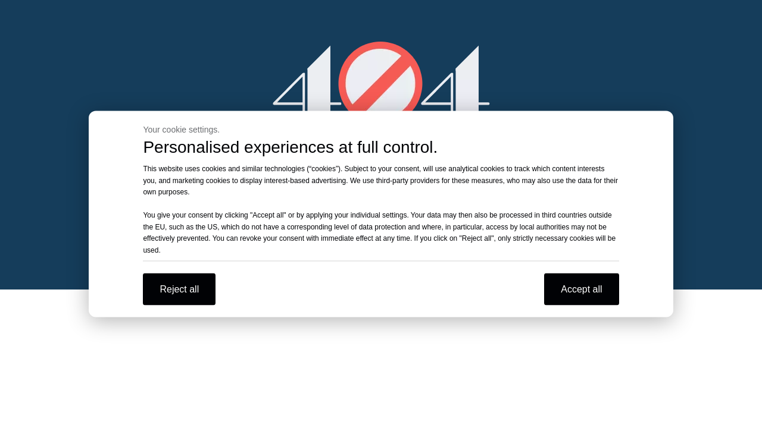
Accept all (581, 289)
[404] (381, 83)
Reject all (179, 289)
